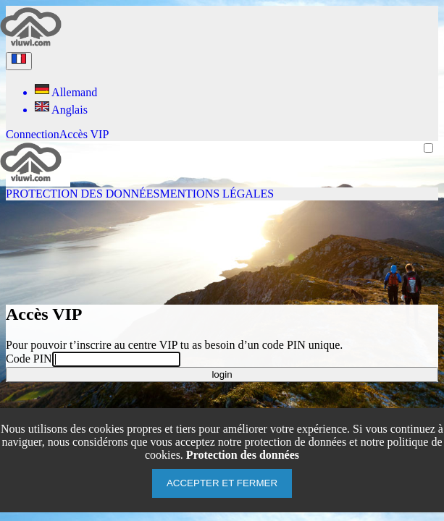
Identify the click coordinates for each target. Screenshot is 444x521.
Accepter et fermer (222, 483)
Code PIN (29, 358)
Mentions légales (216, 193)
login (221, 374)
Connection (32, 134)
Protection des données (82, 193)
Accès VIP (84, 134)
